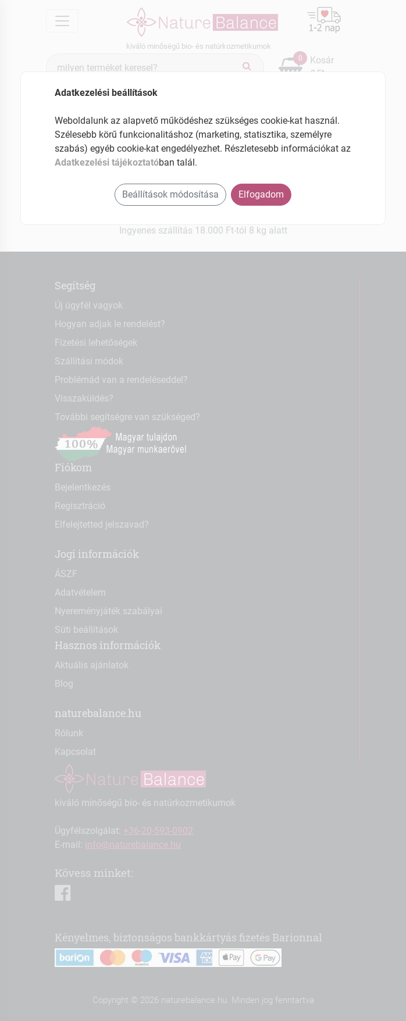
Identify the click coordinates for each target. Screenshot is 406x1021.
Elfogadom (261, 194)
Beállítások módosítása (170, 194)
